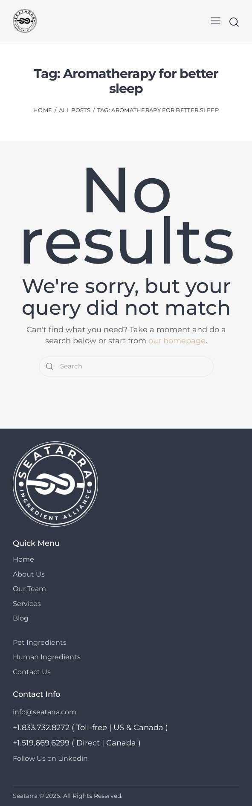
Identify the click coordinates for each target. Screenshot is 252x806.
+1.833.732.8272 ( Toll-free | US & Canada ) (90, 727)
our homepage (177, 340)
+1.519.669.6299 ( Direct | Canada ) (77, 742)
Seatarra (25, 795)
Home (42, 110)
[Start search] (234, 22)
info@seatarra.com (44, 711)
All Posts (74, 110)
